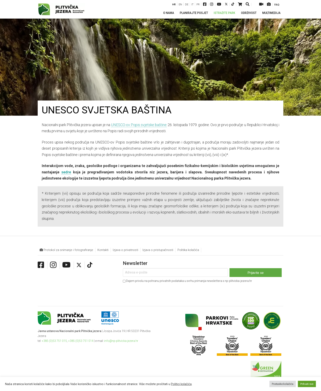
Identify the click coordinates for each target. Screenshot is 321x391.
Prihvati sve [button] (306, 383)
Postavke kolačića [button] (282, 383)
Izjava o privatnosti (125, 250)
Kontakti (103, 250)
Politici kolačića (181, 384)
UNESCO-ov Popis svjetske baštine (139, 125)
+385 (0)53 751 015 (54, 340)
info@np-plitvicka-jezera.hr (121, 340)
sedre (66, 172)
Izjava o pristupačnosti (157, 250)
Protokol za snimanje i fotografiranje (66, 250)
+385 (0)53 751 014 (80, 340)
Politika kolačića (188, 250)
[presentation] (154, 292)
